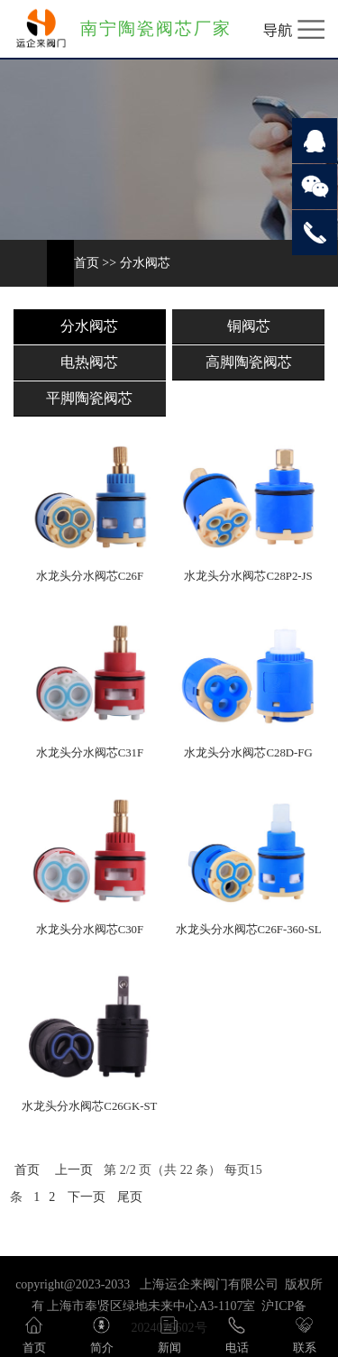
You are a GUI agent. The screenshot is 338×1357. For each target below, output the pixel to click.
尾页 (129, 1197)
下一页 (86, 1197)
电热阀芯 (89, 362)
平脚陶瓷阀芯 (89, 398)
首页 (86, 263)
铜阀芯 (248, 326)
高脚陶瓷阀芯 (249, 362)
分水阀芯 (145, 263)
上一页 (74, 1170)
